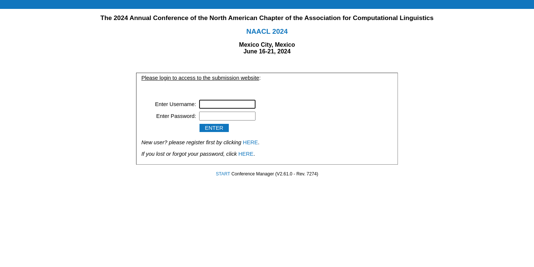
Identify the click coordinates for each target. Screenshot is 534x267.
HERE (250, 142)
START (223, 174)
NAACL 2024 (267, 31)
